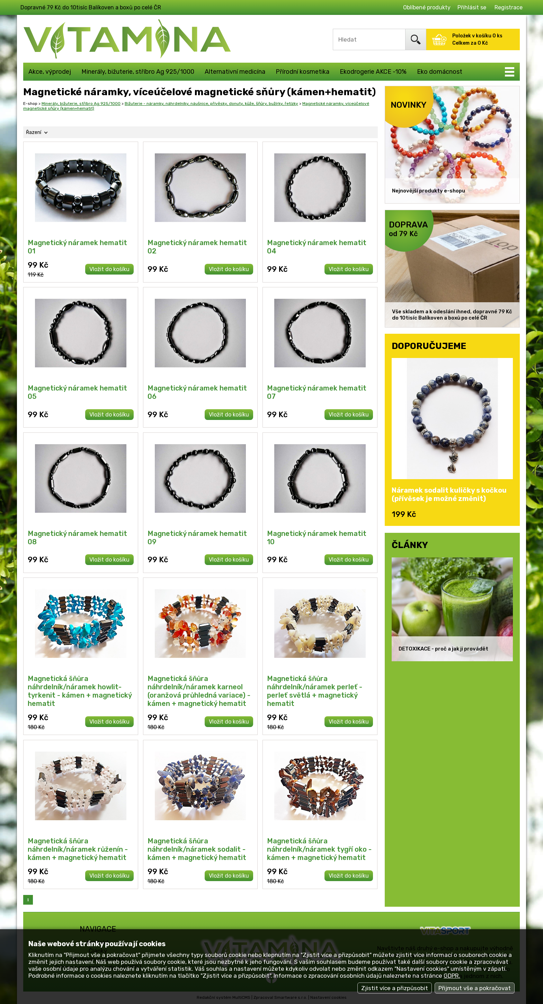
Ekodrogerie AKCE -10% (373, 71)
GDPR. (452, 975)
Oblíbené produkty (427, 7)
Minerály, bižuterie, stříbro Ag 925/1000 (137, 71)
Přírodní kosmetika (302, 71)
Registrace (509, 7)
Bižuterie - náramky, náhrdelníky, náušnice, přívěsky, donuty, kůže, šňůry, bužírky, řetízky (211, 103)
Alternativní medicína (235, 71)
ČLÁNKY (410, 545)
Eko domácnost (439, 71)
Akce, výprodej (49, 71)
